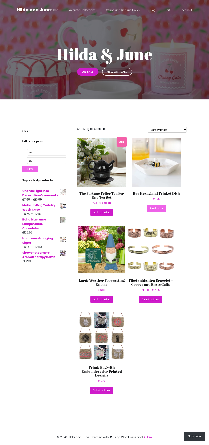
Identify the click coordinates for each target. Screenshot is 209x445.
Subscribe (194, 436)
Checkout (185, 10)
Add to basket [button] (101, 212)
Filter (30, 169)
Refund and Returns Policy (122, 10)
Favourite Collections (82, 10)
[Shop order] (167, 130)
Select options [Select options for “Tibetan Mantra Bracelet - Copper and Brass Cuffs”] (150, 299)
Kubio (147, 437)
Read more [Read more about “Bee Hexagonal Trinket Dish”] (156, 208)
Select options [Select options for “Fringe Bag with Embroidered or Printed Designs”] (101, 390)
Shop (54, 10)
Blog (152, 10)
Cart (167, 10)
